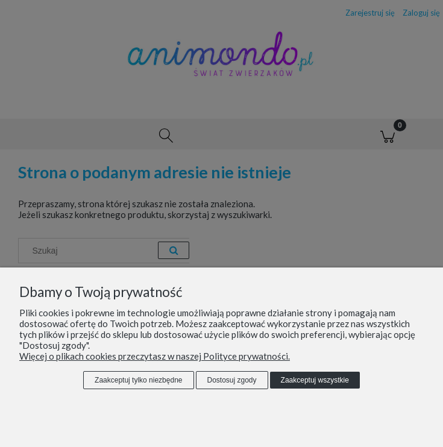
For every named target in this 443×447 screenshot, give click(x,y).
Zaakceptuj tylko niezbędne (138, 380)
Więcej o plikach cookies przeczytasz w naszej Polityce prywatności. (154, 356)
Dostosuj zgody (232, 380)
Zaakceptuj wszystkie (315, 380)
